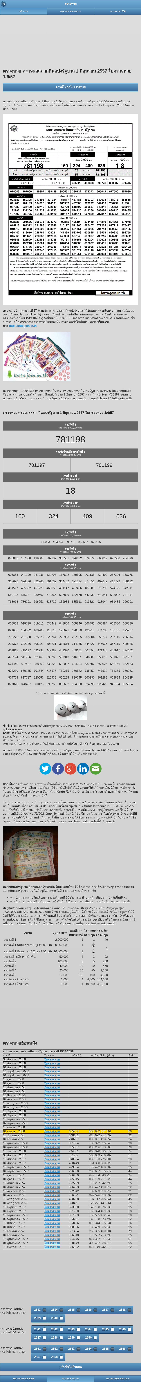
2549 (71, 1337)
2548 (54, 1337)
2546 (122, 1329)
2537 (105, 1309)
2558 (54, 1357)
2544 (88, 1329)
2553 (71, 1348)
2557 (37, 1357)
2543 (71, 1329)
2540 (54, 1318)
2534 (54, 1309)
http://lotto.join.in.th (23, 325)
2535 (71, 1309)
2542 (54, 1329)
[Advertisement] (70, 40)
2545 (105, 1329)
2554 (88, 1348)
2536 (88, 1309)
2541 (37, 1329)
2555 (105, 1348)
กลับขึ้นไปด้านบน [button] (70, 1366)
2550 (88, 1337)
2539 (37, 1318)
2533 (37, 1309)
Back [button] (3, 4)
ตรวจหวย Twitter (70, 1378)
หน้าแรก (23, 11)
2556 (122, 1348)
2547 (37, 1337)
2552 (54, 1348)
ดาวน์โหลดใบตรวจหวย (71, 87)
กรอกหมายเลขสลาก (70, 11)
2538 (122, 1309)
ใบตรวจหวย (52, 1059)
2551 (37, 1348)
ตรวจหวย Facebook (23, 1378)
